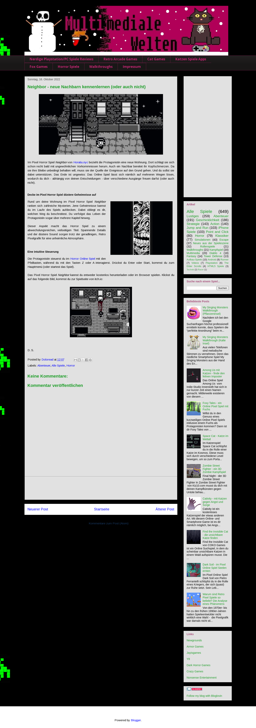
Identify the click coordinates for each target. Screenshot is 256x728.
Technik (190, 269)
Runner (224, 259)
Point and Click (217, 232)
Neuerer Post (38, 509)
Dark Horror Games (198, 665)
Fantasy (191, 256)
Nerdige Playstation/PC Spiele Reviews (61, 59)
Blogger (136, 720)
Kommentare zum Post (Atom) (108, 523)
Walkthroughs (101, 66)
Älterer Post (164, 509)
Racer (201, 269)
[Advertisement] (101, 488)
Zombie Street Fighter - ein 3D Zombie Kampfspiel (214, 469)
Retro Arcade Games (120, 59)
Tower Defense (213, 256)
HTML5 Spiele (215, 266)
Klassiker (221, 236)
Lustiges (193, 216)
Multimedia (193, 253)
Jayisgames (194, 652)
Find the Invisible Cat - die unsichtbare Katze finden (215, 535)
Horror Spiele (68, 66)
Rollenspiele (207, 246)
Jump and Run (197, 228)
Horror (70, 365)
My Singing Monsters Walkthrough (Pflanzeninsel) (215, 311)
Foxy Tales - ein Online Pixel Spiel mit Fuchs (215, 406)
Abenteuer (43, 365)
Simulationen (202, 239)
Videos (195, 263)
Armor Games (195, 646)
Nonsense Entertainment (202, 677)
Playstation (212, 263)
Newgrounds (194, 640)
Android (212, 259)
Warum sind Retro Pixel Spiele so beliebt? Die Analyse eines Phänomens (215, 599)
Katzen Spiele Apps (190, 59)
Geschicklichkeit (207, 220)
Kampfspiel (216, 249)
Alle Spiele (58, 365)
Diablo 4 (215, 253)
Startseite (101, 509)
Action (215, 224)
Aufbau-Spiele (194, 259)
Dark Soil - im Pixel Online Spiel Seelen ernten (214, 568)
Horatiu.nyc (80, 162)
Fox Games (39, 66)
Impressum (132, 66)
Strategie (193, 224)
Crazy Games (195, 671)
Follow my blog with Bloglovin (204, 695)
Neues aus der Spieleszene (210, 243)
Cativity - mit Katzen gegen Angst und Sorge (215, 502)
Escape (224, 239)
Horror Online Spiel (82, 258)
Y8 (188, 659)
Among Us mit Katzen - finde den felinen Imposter (214, 373)
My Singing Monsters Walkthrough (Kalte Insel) (215, 340)
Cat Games (156, 59)
